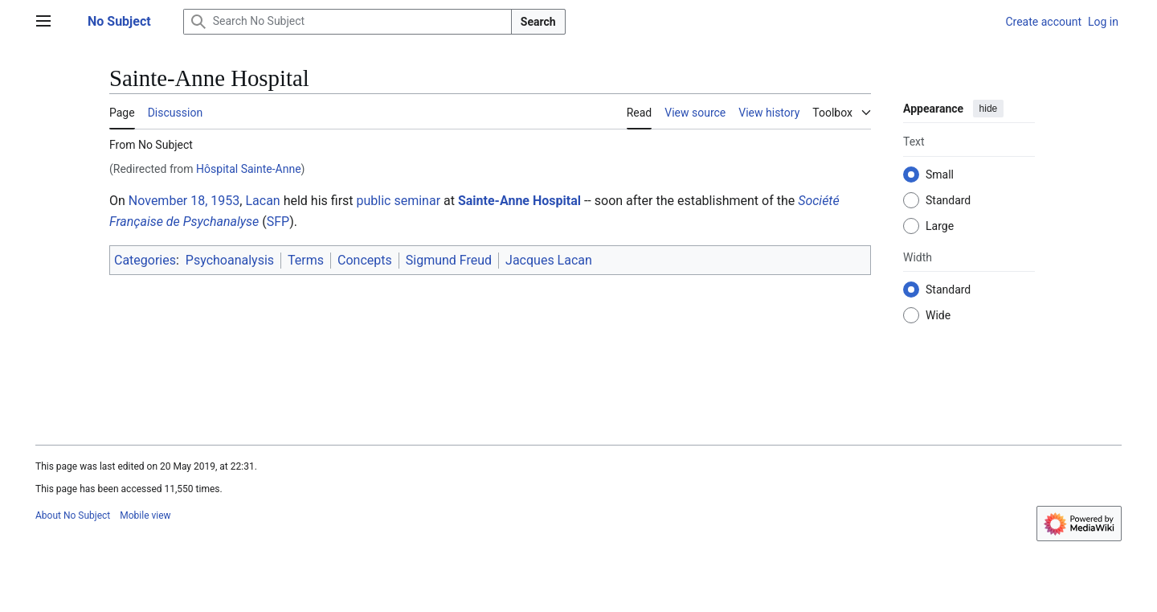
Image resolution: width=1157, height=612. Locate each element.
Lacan (262, 200)
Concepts (364, 260)
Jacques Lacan (548, 260)
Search (538, 21)
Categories (145, 260)
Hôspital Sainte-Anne (248, 168)
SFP (278, 221)
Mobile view (145, 515)
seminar (417, 200)
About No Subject (72, 515)
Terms (306, 260)
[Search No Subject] (347, 22)
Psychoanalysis (230, 260)
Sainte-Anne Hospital (519, 200)
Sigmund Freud (449, 260)
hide (988, 108)
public (374, 200)
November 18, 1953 (184, 200)
